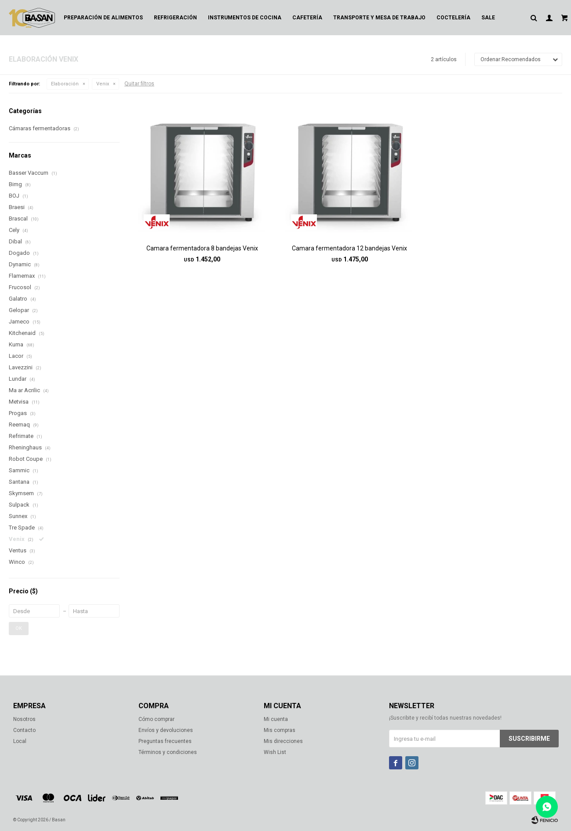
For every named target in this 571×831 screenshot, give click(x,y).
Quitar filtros (139, 84)
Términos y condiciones (167, 752)
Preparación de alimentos (103, 18)
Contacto (24, 730)
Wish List (275, 752)
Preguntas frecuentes (165, 741)
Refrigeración (175, 18)
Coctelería (453, 18)
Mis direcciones (283, 741)
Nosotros (24, 719)
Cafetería (307, 18)
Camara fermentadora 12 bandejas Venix (349, 248)
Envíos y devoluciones (165, 730)
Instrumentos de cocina (244, 18)
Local (19, 741)
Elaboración (65, 84)
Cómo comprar (156, 719)
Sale (488, 18)
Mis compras (279, 730)
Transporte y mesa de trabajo (379, 18)
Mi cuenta (276, 719)
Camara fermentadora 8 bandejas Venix (202, 248)
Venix (102, 84)
